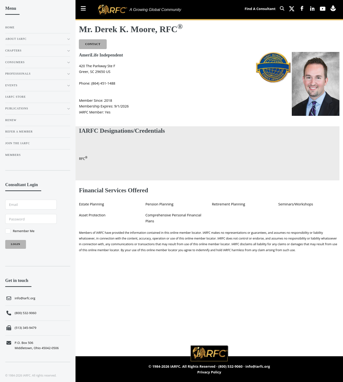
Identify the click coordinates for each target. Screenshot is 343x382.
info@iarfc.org (257, 366)
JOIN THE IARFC (17, 143)
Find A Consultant (260, 8)
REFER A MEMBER (19, 131)
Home (10, 27)
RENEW (10, 120)
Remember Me (24, 231)
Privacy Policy (209, 372)
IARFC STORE (15, 96)
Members (13, 155)
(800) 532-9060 (230, 366)
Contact (93, 44)
